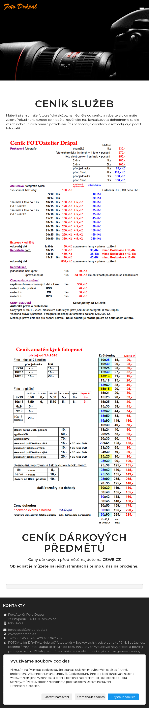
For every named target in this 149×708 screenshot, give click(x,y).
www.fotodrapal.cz (22, 634)
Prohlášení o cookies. (25, 686)
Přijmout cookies (123, 697)
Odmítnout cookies (91, 697)
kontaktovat (97, 120)
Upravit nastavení (57, 697)
